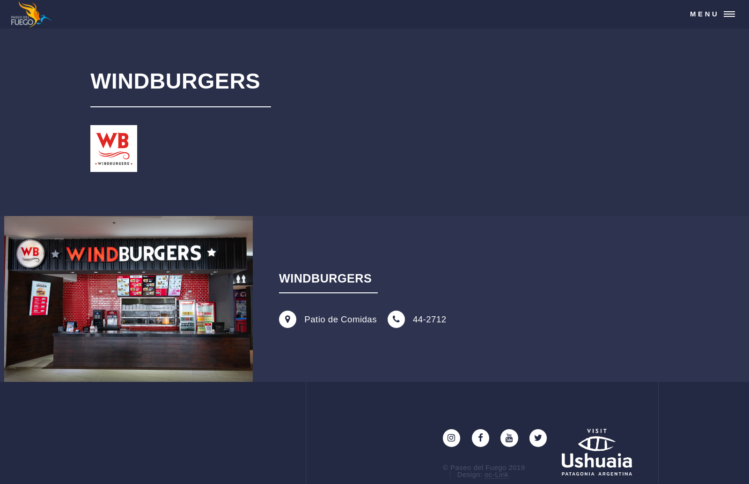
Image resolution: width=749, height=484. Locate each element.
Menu (705, 14)
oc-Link (496, 474)
